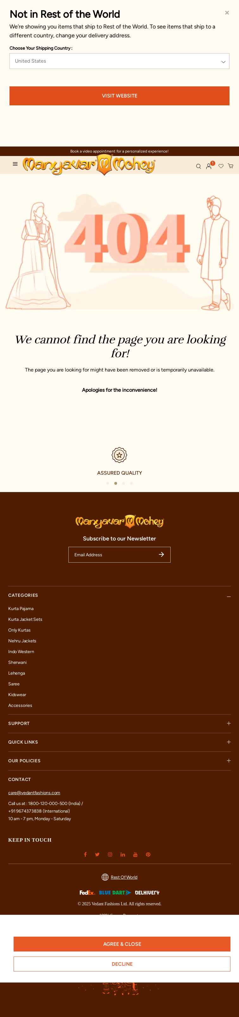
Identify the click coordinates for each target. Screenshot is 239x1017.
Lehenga (16, 673)
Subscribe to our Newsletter (119, 538)
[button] (209, 166)
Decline (122, 964)
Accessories (20, 705)
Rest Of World (119, 877)
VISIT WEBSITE (119, 96)
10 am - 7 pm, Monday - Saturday (39, 818)
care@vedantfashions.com (34, 793)
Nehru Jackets (22, 641)
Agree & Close (122, 944)
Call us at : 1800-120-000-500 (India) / (45, 803)
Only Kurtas (19, 630)
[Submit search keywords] (198, 166)
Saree (14, 684)
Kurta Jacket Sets (25, 619)
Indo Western (21, 651)
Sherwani (17, 662)
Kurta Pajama (20, 608)
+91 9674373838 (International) (39, 811)
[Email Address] (119, 555)
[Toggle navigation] (17, 165)
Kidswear (17, 694)
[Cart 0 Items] (231, 166)
